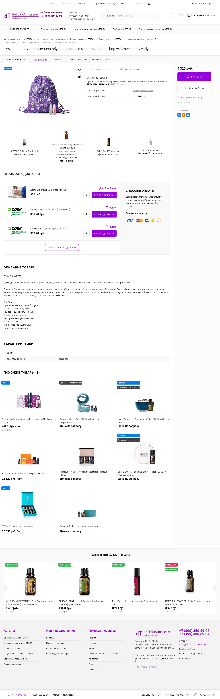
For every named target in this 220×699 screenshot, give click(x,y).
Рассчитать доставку (189, 97)
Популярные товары (55, 643)
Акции (75, 3)
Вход (194, 3)
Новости (93, 669)
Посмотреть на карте (145, 667)
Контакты (130, 3)
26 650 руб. (29, 533)
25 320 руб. (29, 480)
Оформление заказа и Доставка (102, 3)
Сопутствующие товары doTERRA (19, 653)
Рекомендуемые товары (57, 653)
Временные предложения (15, 659)
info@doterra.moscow (192, 644)
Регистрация (205, 3)
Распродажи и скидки (56, 648)
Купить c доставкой (104, 195)
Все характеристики (143, 90)
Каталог (61, 3)
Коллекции (51, 638)
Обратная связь (15, 695)
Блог (145, 3)
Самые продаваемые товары (110, 555)
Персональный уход (13, 664)
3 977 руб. (189, 609)
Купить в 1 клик (194, 88)
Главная (45, 3)
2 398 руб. (83, 609)
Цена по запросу (87, 427)
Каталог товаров (19, 29)
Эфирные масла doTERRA (15, 638)
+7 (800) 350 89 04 (39, 695)
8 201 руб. (136, 609)
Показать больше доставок (62, 247)
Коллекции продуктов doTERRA (18, 643)
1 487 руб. (30, 609)
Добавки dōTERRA (12, 648)
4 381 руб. (29, 427)
